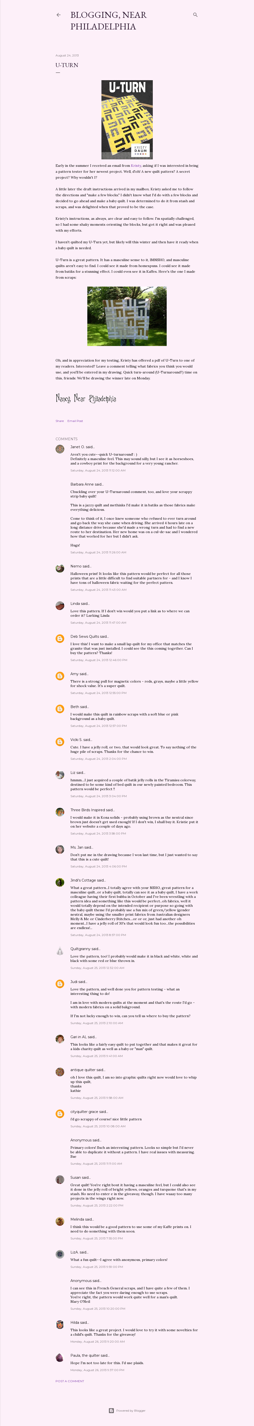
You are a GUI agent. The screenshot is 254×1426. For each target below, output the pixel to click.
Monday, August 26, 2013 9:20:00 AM (97, 1341)
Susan (75, 1177)
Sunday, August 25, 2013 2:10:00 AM (96, 1023)
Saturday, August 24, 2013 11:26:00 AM (98, 552)
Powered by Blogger (127, 1411)
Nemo (76, 566)
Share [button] (60, 421)
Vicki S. (76, 740)
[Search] (195, 14)
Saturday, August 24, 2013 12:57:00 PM (98, 726)
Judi (73, 982)
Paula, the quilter (85, 1355)
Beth (74, 707)
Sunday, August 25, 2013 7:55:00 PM (96, 1238)
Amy (74, 674)
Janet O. (77, 447)
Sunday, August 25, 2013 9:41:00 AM (96, 1056)
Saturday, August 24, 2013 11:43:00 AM (98, 589)
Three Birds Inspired (87, 810)
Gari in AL (78, 1037)
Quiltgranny (80, 949)
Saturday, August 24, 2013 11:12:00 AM (98, 470)
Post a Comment (70, 1381)
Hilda (74, 1322)
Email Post (75, 421)
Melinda (77, 1219)
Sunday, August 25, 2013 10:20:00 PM (97, 1308)
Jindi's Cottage (83, 880)
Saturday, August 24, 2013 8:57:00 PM (98, 935)
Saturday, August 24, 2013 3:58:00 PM (98, 833)
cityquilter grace (84, 1111)
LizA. (74, 1252)
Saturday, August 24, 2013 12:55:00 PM (98, 693)
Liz (72, 772)
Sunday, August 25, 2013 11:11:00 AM (96, 1163)
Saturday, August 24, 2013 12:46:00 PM (98, 660)
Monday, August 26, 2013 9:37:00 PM (97, 1370)
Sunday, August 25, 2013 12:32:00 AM (97, 968)
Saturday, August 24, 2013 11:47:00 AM (98, 622)
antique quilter (82, 1070)
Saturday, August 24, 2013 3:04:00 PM (98, 796)
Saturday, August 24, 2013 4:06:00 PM (98, 866)
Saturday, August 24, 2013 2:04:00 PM (98, 759)
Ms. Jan (76, 847)
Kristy (136, 165)
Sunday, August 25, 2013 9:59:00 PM (96, 1267)
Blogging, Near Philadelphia (108, 20)
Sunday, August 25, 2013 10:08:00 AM (98, 1126)
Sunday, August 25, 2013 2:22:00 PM (96, 1205)
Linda (75, 603)
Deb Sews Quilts (84, 636)
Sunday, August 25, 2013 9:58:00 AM (96, 1098)
